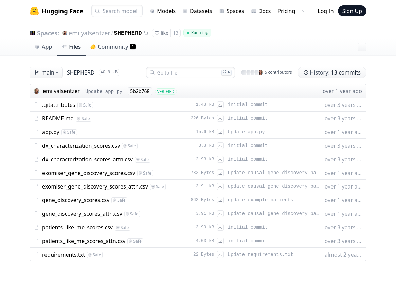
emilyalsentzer (89, 33)
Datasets (197, 11)
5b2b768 (139, 91)
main (47, 72)
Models (162, 11)
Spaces (231, 11)
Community (113, 46)
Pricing (286, 11)
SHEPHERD (128, 33)
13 (175, 33)
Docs (261, 11)
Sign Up (352, 11)
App (43, 46)
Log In (326, 11)
